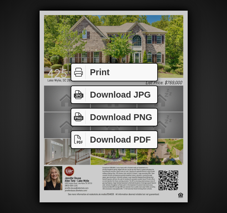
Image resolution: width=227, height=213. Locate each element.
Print (90, 72)
